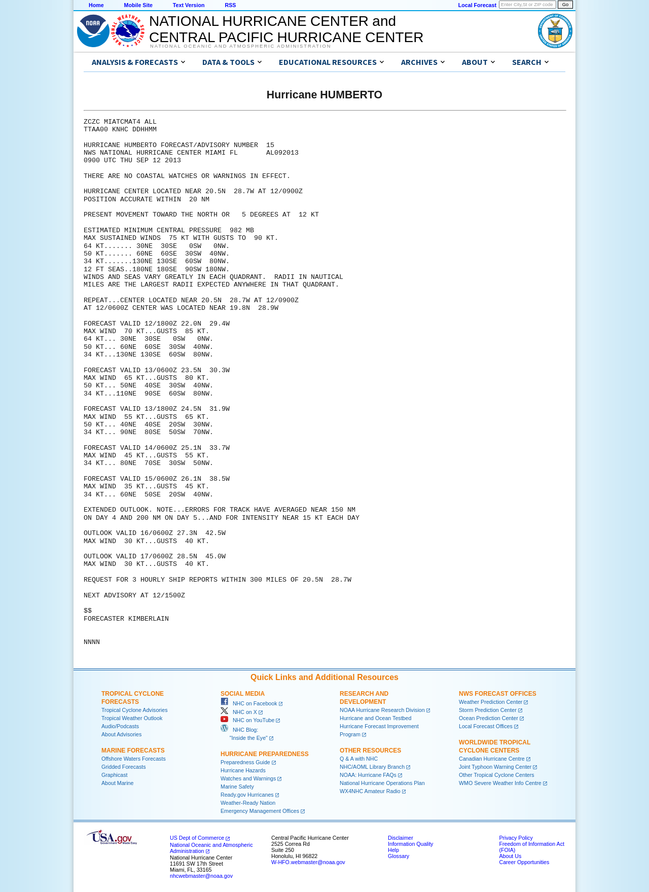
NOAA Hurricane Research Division (382, 710)
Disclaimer (400, 838)
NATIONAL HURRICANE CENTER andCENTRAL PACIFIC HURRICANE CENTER (286, 29)
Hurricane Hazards (243, 770)
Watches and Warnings (248, 778)
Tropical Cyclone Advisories (134, 710)
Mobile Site (138, 5)
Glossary (398, 856)
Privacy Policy (515, 838)
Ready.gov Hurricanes (247, 795)
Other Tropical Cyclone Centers (496, 775)
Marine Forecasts (133, 750)
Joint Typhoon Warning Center (495, 767)
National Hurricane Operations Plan (382, 783)
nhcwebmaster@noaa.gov (201, 876)
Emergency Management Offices (260, 811)
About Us (510, 856)
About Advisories (121, 734)
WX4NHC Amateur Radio (370, 791)
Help (393, 850)
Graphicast (114, 775)
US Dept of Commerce (197, 838)
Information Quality (410, 844)
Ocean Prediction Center (488, 718)
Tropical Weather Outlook (131, 718)
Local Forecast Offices (486, 726)
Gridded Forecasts (123, 767)
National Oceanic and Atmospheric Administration (240, 46)
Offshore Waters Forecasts (133, 759)
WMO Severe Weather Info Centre (500, 783)
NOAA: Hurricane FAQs (368, 775)
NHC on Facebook (249, 703)
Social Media (243, 693)
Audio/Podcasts (120, 726)
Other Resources (370, 750)
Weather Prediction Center (490, 702)
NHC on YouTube (247, 720)
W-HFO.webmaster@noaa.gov (308, 862)
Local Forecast (477, 5)
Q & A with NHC (359, 759)
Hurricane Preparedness (265, 754)
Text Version (189, 5)
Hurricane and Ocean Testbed (375, 718)
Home (96, 5)
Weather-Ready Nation (248, 803)
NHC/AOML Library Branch (372, 767)
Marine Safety (237, 786)
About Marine (117, 783)
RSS (230, 5)
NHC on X (239, 712)
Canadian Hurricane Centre (492, 759)
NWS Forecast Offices (497, 693)
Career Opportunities (524, 862)
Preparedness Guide (245, 762)
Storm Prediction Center (488, 710)
